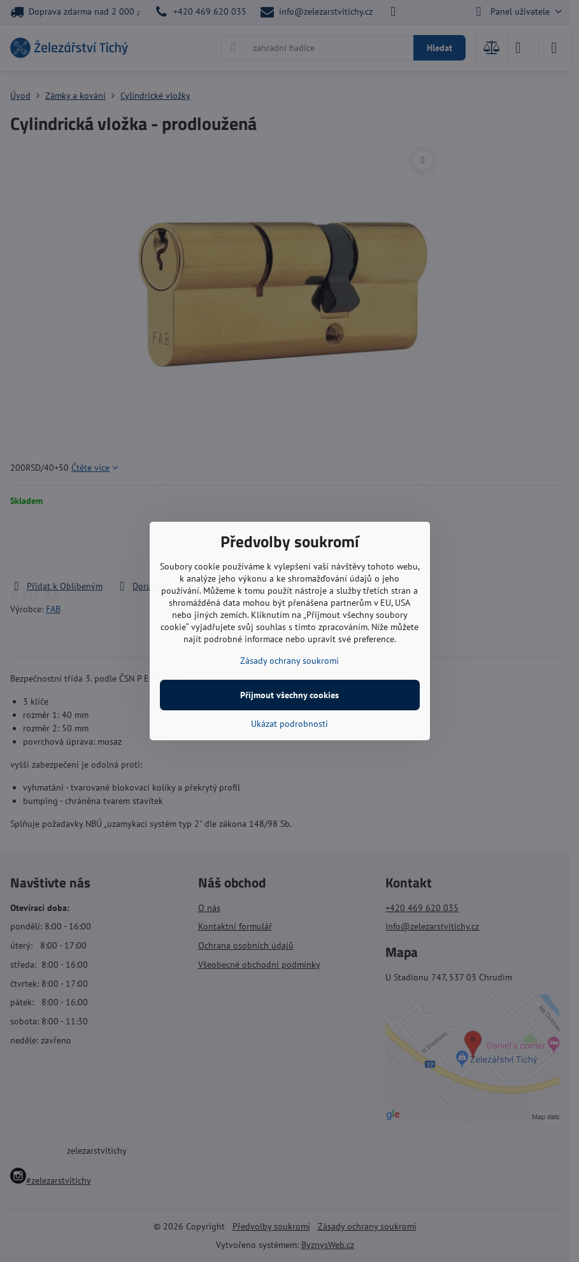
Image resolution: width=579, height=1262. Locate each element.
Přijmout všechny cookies (289, 695)
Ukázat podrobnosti (289, 723)
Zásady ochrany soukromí (289, 660)
